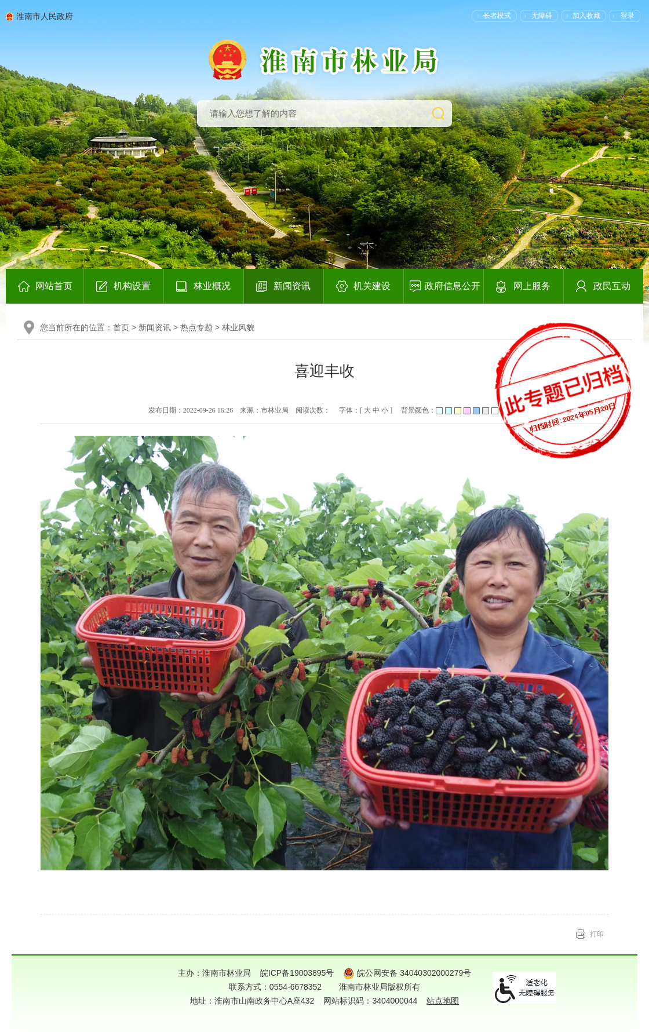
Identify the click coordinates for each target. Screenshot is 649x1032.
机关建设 (372, 286)
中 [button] (376, 410)
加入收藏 (586, 16)
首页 (121, 327)
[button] (491, 16)
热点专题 (196, 327)
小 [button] (384, 410)
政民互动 (611, 286)
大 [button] (367, 410)
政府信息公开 (452, 286)
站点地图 (442, 1000)
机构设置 (132, 286)
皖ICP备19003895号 (297, 973)
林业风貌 (238, 327)
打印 (597, 934)
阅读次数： (313, 410)
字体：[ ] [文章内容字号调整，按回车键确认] (366, 410)
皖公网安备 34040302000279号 (407, 973)
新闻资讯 (292, 286)
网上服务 (531, 286)
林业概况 (212, 286)
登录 (628, 16)
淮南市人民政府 (44, 16)
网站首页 (53, 286)
